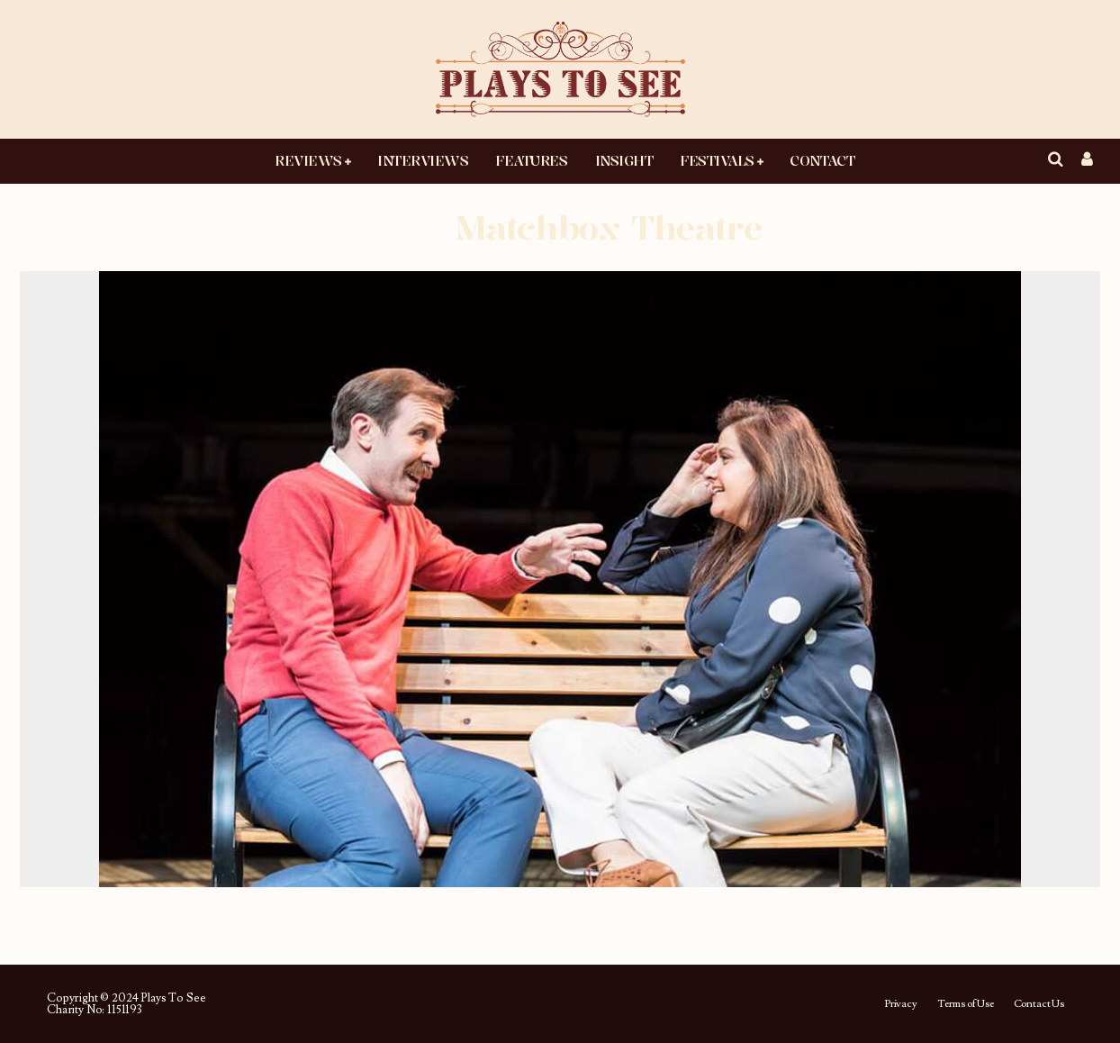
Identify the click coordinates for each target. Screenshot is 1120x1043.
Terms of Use (965, 1004)
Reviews (308, 160)
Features (531, 160)
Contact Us (1039, 1004)
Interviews (422, 160)
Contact (822, 160)
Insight (624, 160)
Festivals (717, 160)
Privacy (900, 1004)
